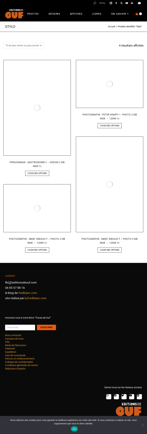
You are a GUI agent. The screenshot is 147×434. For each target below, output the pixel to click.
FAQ (7, 342)
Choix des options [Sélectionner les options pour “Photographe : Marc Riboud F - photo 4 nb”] (109, 249)
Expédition (10, 352)
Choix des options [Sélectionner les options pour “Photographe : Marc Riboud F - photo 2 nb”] (37, 249)
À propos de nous (14, 338)
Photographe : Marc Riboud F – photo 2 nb (37, 238)
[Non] (142, 425)
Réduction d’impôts (15, 368)
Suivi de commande (15, 355)
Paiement (10, 348)
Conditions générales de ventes (21, 365)
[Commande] (23, 45)
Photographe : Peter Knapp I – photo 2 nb (109, 114)
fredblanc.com (27, 293)
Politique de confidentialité (19, 362)
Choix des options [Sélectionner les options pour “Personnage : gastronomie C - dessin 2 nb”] (37, 173)
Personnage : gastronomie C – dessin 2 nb (37, 162)
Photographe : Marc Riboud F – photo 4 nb (109, 238)
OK (74, 429)
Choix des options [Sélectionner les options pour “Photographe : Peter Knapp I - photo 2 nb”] (109, 125)
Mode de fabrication (15, 345)
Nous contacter (13, 335)
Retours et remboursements (20, 358)
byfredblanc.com (35, 298)
